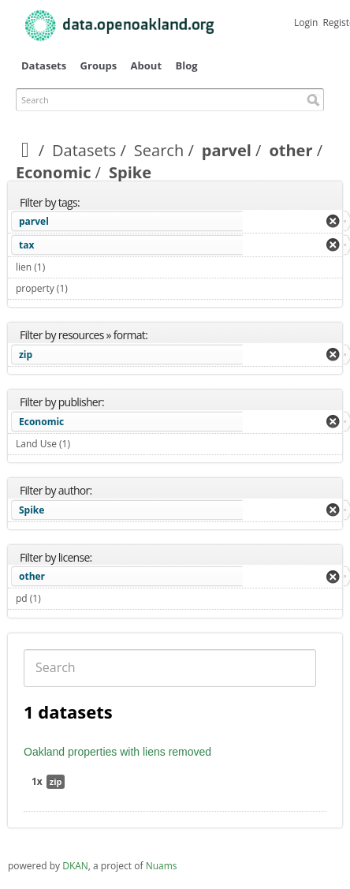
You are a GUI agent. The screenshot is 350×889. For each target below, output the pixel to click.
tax (26, 245)
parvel (226, 150)
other (290, 150)
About (146, 65)
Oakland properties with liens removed (117, 751)
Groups (98, 65)
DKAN (75, 865)
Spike (31, 510)
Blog (186, 65)
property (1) (86, 288)
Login (306, 22)
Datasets (43, 65)
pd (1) (59, 598)
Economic (53, 172)
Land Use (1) (89, 443)
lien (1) (63, 267)
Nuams (161, 865)
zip (25, 354)
